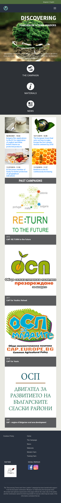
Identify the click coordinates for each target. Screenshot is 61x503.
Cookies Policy (8, 436)
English (52, 2)
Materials (30, 93)
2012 (30, 238)
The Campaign (30, 75)
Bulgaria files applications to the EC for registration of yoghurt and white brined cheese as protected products (16, 142)
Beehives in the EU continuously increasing (43, 171)
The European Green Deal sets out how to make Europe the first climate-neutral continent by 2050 (43, 141)
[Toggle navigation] (55, 8)
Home (29, 436)
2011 (30, 299)
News (30, 111)
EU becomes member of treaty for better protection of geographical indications (16, 173)
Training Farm (31, 456)
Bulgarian (46, 2)
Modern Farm (31, 452)
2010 (30, 360)
